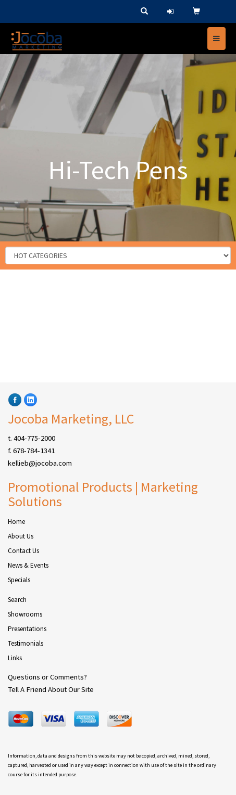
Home (16, 521)
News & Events (28, 565)
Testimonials (25, 643)
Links (15, 657)
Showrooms (25, 614)
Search (17, 599)
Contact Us (23, 550)
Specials (19, 579)
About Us (20, 536)
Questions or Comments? (47, 677)
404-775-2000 (34, 438)
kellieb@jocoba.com (40, 463)
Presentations (27, 628)
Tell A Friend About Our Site (51, 689)
